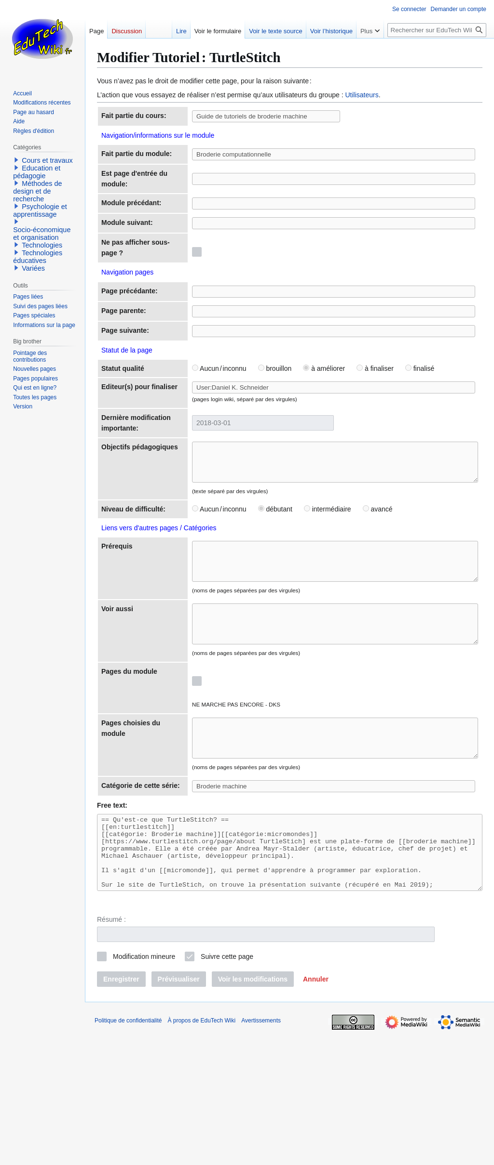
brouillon (241, 427)
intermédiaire (293, 591)
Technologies (42, 245)
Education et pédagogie (36, 172)
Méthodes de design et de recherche (37, 191)
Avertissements (261, 1153)
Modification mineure (144, 1089)
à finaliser (341, 427)
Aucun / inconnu (185, 427)
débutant (241, 591)
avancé (344, 591)
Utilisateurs (361, 95)
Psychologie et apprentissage (40, 210)
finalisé (385, 427)
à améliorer (290, 427)
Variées (33, 268)
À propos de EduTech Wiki (201, 1153)
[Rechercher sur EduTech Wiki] (436, 30)
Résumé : (111, 1052)
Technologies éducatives (37, 256)
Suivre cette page (227, 1089)
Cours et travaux (47, 160)
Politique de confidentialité (128, 1153)
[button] (316, 1111)
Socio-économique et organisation (41, 233)
